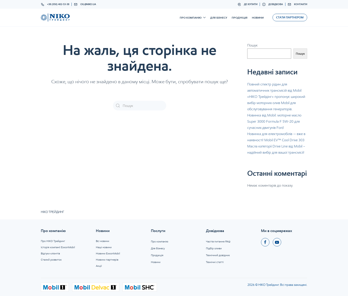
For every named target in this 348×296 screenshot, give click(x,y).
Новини (258, 17)
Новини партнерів (107, 259)
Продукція (239, 17)
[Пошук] (139, 105)
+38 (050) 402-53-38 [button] (55, 4)
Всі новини (102, 241)
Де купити (247, 4)
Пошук (252, 45)
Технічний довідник (218, 255)
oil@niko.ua (85, 4)
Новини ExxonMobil (108, 253)
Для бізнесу (218, 17)
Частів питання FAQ (218, 241)
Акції (99, 265)
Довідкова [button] (272, 4)
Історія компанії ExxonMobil (58, 247)
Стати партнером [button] (290, 17)
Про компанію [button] (193, 17)
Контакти (297, 4)
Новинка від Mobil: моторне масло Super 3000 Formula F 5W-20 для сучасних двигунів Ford (274, 121)
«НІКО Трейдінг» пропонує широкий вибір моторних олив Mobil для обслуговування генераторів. (276, 103)
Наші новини (104, 247)
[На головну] (55, 17)
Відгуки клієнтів (50, 253)
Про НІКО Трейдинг (53, 241)
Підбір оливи (214, 248)
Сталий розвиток (51, 259)
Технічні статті (215, 262)
